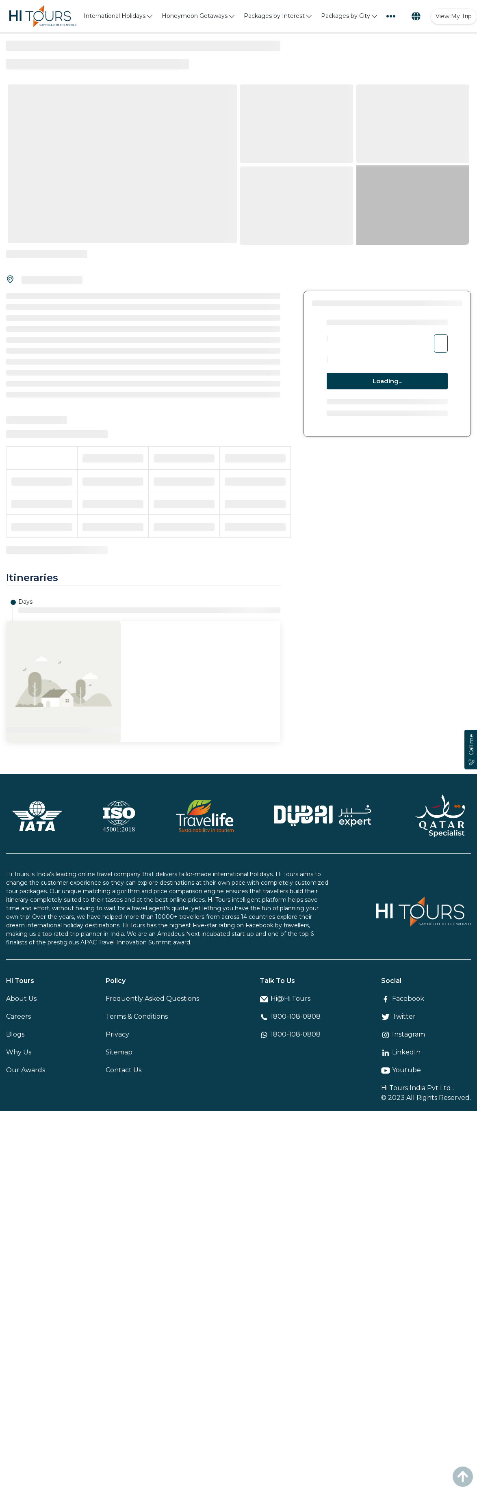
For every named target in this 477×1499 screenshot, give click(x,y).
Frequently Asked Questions (152, 998)
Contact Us (123, 1070)
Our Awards (25, 1070)
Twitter (398, 1016)
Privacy (117, 1034)
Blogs (15, 1034)
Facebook (402, 998)
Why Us (18, 1052)
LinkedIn (401, 1052)
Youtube (401, 1070)
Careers (18, 1016)
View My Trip (454, 16)
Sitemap (119, 1052)
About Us (21, 998)
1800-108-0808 (290, 1016)
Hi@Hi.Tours (285, 998)
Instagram (403, 1034)
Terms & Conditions (137, 1016)
